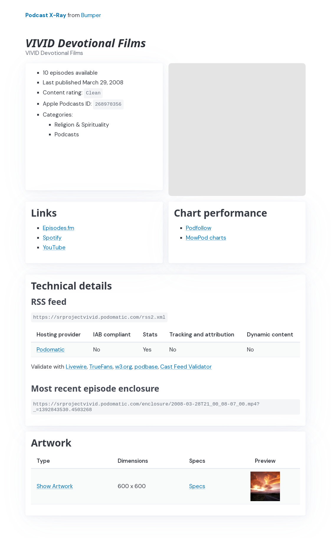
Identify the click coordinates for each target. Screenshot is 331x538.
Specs (197, 486)
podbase (146, 366)
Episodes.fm (58, 228)
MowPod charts (206, 237)
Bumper (91, 15)
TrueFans (101, 366)
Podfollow (198, 228)
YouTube (54, 247)
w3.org (123, 366)
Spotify (52, 237)
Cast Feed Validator (186, 366)
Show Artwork (55, 486)
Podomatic (51, 349)
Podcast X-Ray (45, 15)
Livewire (76, 366)
